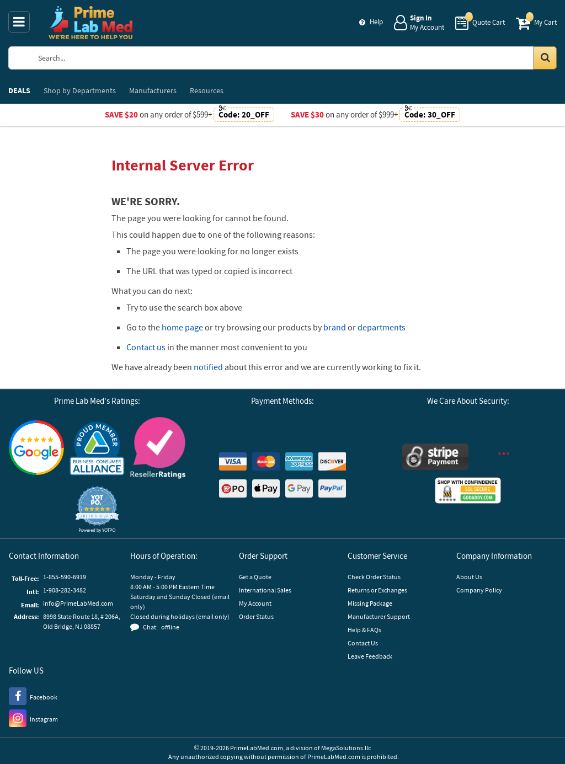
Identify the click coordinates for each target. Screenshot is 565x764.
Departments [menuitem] (80, 90)
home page (182, 327)
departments (382, 327)
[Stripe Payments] (435, 458)
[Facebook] (33, 695)
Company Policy (479, 590)
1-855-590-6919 (64, 577)
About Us (469, 577)
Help (376, 21)
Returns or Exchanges (377, 590)
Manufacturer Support (379, 616)
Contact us (146, 346)
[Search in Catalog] (545, 58)
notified (208, 366)
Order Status (256, 616)
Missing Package (370, 603)
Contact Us (363, 643)
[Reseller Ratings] (157, 449)
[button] (97, 509)
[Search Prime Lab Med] (292, 58)
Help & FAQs (364, 630)
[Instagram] (33, 717)
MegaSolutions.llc (346, 748)
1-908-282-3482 (64, 590)
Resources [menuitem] (206, 90)
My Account (255, 603)
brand (334, 327)
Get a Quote (255, 577)
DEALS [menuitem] (19, 90)
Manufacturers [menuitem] (153, 90)
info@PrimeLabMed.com (78, 603)
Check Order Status (374, 577)
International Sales (265, 590)
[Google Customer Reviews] (36, 449)
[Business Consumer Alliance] (97, 449)
